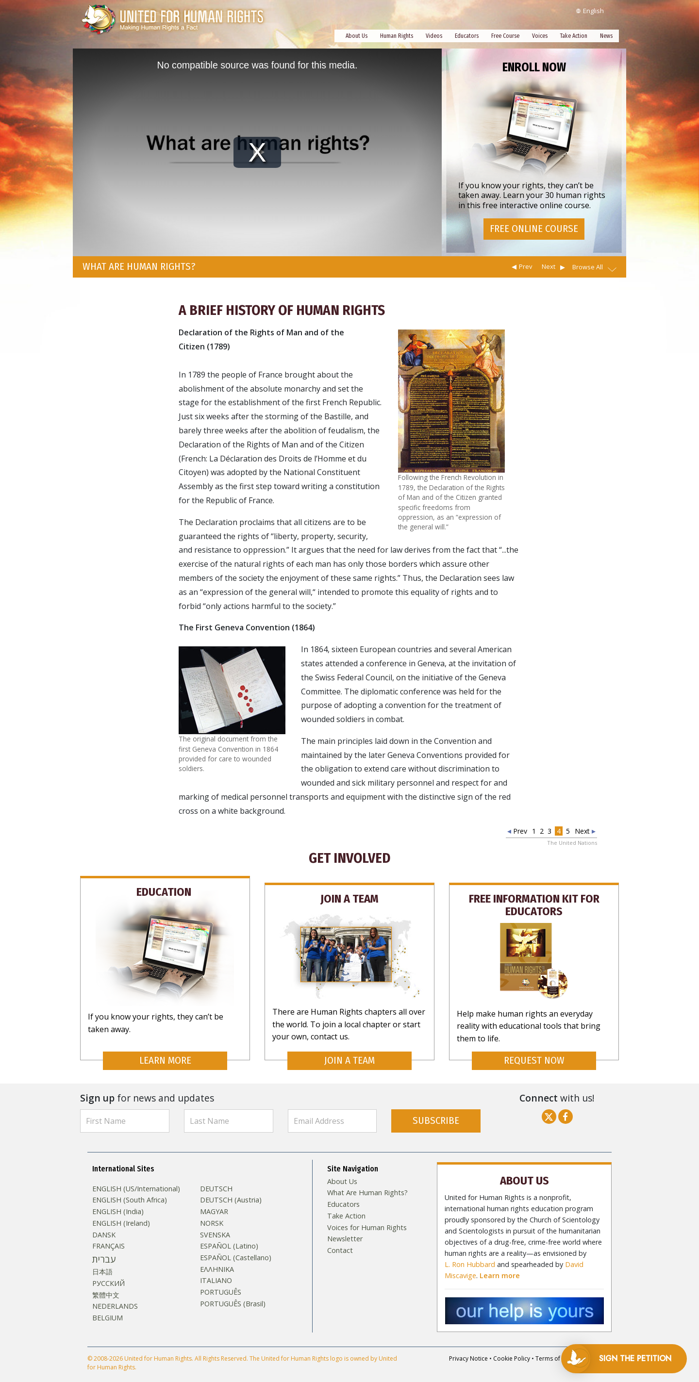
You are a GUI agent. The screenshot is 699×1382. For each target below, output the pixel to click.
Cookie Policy (511, 1347)
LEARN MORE (165, 1051)
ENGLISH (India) (118, 1202)
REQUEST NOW (534, 1051)
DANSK (104, 1225)
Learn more (500, 1264)
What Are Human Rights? (367, 1184)
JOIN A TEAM (349, 1051)
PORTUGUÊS (220, 1283)
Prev (525, 266)
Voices (540, 36)
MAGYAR (214, 1202)
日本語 (102, 1262)
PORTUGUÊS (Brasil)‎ (233, 1294)
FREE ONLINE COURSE (534, 231)
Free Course (505, 36)
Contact (340, 1241)
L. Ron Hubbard (470, 1253)
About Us (356, 36)
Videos (434, 36)
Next (548, 266)
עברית (104, 1250)
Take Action (573, 36)
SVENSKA (215, 1225)
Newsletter (345, 1229)
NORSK (211, 1214)
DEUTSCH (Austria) (231, 1191)
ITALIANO (216, 1271)
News (606, 36)
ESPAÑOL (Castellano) (235, 1248)
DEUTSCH (216, 1179)
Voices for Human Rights (367, 1218)
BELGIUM (107, 1308)
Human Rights (396, 36)
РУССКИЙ (108, 1274)
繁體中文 (105, 1286)
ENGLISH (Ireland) (121, 1214)
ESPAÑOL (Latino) (229, 1237)
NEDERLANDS (115, 1297)
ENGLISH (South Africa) (129, 1191)
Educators (467, 36)
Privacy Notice (468, 1347)
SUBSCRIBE (436, 1111)
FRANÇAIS (108, 1237)
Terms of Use (553, 1347)
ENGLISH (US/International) (136, 1179)
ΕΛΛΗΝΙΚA (217, 1260)
